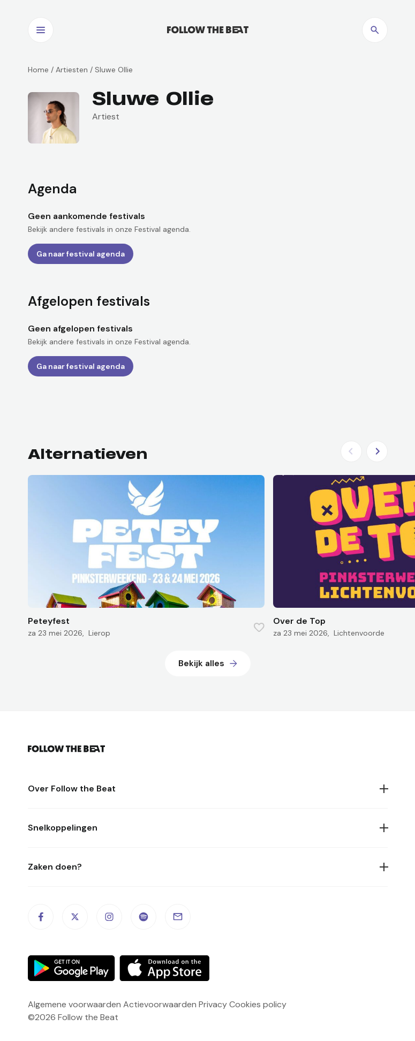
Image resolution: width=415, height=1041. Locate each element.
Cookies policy (257, 1004)
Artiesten (72, 69)
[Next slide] (377, 451)
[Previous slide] (351, 451)
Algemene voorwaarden (74, 1004)
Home (38, 69)
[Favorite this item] (259, 627)
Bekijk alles (201, 663)
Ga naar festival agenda (80, 254)
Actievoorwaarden (160, 1004)
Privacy (213, 1004)
